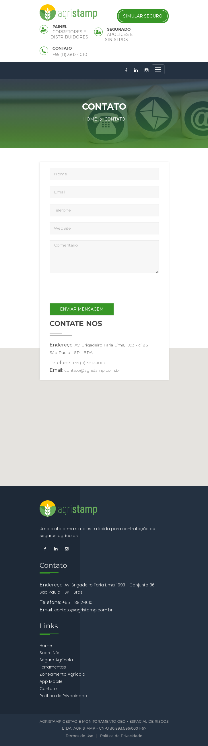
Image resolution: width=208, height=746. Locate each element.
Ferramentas (53, 667)
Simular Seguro (142, 16)
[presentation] (93, 289)
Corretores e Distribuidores (69, 34)
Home (90, 119)
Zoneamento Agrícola (62, 674)
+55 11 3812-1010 (77, 602)
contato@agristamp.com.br (92, 370)
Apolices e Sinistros (119, 37)
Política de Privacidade (63, 696)
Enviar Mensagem (82, 309)
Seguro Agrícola (56, 660)
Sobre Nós (50, 653)
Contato (48, 688)
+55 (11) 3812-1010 (70, 54)
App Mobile (51, 681)
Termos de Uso (79, 736)
